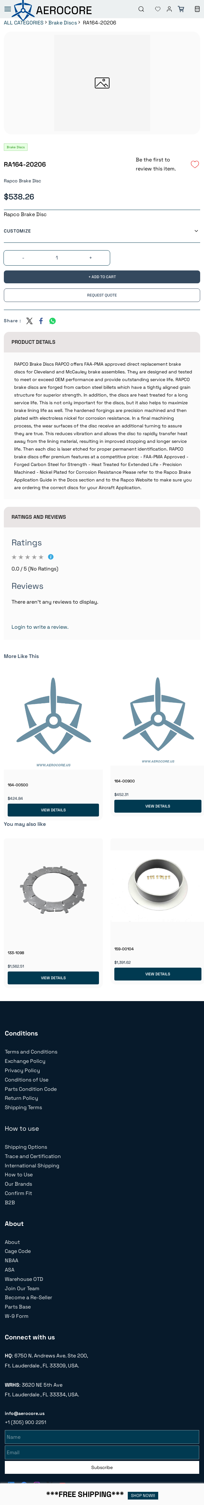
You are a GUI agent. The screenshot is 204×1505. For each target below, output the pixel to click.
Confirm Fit (18, 1193)
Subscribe (102, 1466)
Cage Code (18, 1251)
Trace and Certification (33, 1156)
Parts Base (18, 1306)
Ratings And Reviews (39, 517)
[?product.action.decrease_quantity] (23, 258)
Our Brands (18, 1184)
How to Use (19, 1174)
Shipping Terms (23, 1107)
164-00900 (124, 781)
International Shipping (32, 1165)
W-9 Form (17, 1316)
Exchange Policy (25, 1061)
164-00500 (18, 785)
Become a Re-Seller (28, 1297)
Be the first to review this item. (156, 164)
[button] (152, 9)
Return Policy (21, 1098)
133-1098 (16, 952)
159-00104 (124, 949)
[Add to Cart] (102, 276)
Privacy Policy (22, 1070)
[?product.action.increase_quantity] (90, 258)
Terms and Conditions (31, 1051)
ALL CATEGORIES (24, 22)
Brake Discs (62, 22)
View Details (53, 810)
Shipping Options (26, 1147)
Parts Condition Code (31, 1089)
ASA (9, 1269)
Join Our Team (22, 1288)
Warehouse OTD (24, 1279)
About (12, 1242)
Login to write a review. (40, 627)
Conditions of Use (26, 1079)
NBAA (11, 1260)
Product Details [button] (33, 342)
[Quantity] (57, 257)
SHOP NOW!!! (143, 1495)
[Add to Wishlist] (195, 164)
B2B (10, 1202)
